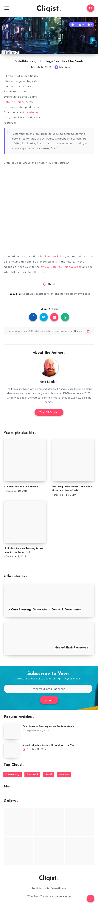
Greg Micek (47, 382)
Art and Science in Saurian (21, 487)
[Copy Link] (49, 331)
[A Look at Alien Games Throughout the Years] (11, 750)
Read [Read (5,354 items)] (48, 774)
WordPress (58, 888)
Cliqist (48, 9)
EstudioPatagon (61, 896)
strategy (71, 294)
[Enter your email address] (48, 689)
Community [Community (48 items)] (12, 774)
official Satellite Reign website (61, 267)
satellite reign (45, 294)
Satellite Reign (13, 102)
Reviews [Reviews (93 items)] (64, 774)
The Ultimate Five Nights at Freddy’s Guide (48, 727)
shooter (60, 294)
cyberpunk (28, 294)
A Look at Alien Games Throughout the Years (49, 745)
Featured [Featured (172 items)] (32, 774)
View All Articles (49, 412)
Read (51, 284)
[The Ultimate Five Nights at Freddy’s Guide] (11, 731)
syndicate (84, 294)
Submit (49, 700)
